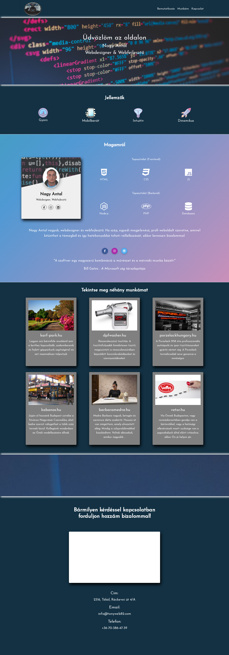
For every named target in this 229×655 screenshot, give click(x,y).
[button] (105, 251)
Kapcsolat (197, 9)
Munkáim (183, 9)
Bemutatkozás (166, 9)
